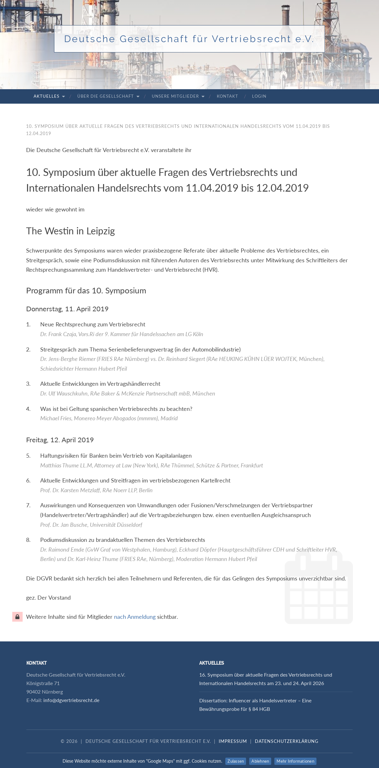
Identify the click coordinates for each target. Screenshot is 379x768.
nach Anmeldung (135, 616)
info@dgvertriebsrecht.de (71, 700)
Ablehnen (260, 761)
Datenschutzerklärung (286, 741)
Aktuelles (46, 96)
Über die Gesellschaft (105, 96)
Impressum (233, 741)
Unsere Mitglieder (175, 96)
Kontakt (227, 96)
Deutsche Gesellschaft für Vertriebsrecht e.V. (189, 38)
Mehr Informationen (295, 761)
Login (259, 96)
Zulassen (236, 761)
